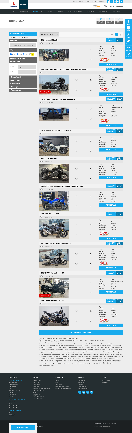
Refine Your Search (17, 34)
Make (12, 67)
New (12, 54)
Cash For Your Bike (38, 391)
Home (13, 11)
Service (60, 11)
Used (25, 54)
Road (10, 413)
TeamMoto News (83, 389)
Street (11, 393)
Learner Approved (15, 411)
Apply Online (36, 395)
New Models (13, 382)
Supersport (12, 387)
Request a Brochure (38, 397)
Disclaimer (105, 382)
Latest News (116, 11)
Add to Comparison (48, 43)
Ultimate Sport (13, 384)
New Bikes (24, 11)
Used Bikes (36, 387)
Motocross (12, 402)
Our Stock (37, 11)
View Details (111, 64)
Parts (56, 382)
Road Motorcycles (15, 380)
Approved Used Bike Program (41, 389)
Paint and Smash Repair (62, 387)
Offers (49, 11)
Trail (10, 404)
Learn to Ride (82, 387)
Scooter (11, 397)
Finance (90, 11)
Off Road (11, 415)
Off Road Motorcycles (17, 400)
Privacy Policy (106, 380)
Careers (80, 384)
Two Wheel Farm (14, 406)
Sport (10, 389)
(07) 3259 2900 (100, 1)
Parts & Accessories (75, 11)
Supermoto (12, 395)
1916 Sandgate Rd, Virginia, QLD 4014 (83, 1)
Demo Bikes (36, 384)
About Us (103, 11)
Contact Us (81, 380)
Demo (19, 54)
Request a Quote (38, 399)
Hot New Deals (37, 380)
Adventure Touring (14, 391)
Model (12, 71)
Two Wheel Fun (13, 408)
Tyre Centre (58, 384)
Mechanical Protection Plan (63, 389)
